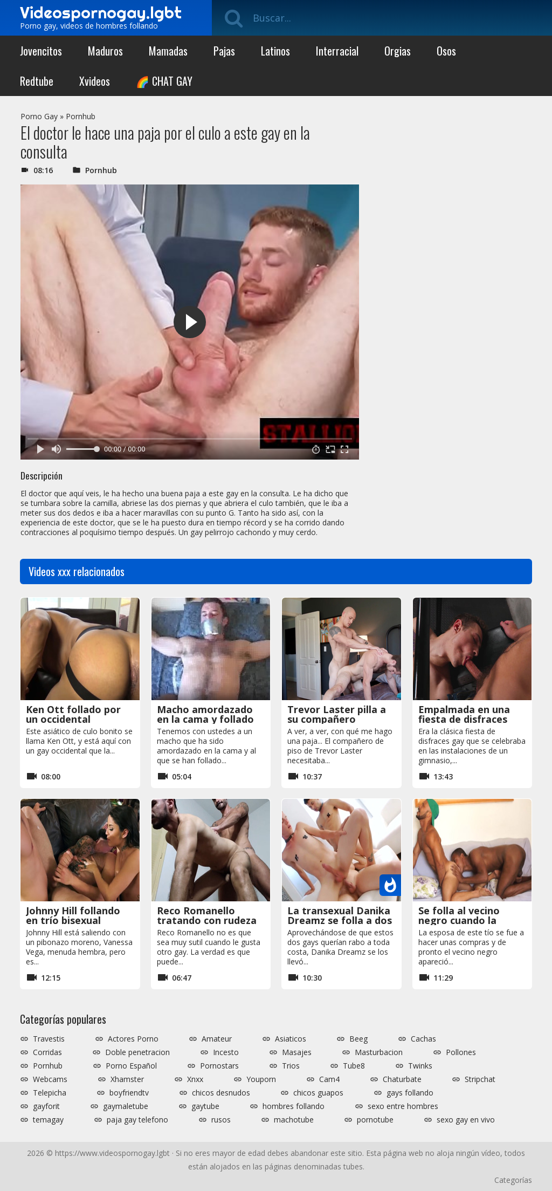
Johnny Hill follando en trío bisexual (73, 915)
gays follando (410, 1093)
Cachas (423, 1039)
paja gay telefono (137, 1119)
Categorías (513, 1180)
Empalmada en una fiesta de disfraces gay (464, 719)
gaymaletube (125, 1106)
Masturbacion (379, 1052)
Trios (291, 1066)
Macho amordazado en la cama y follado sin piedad (205, 719)
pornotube (375, 1119)
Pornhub (80, 116)
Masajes (297, 1052)
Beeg (358, 1039)
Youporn (261, 1079)
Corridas (47, 1052)
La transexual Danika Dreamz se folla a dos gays (339, 920)
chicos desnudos (221, 1093)
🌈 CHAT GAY (164, 81)
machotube (294, 1119)
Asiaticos (290, 1039)
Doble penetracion (137, 1052)
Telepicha (49, 1093)
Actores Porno (133, 1039)
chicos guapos (318, 1093)
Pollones (461, 1052)
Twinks (420, 1066)
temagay (48, 1119)
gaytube (205, 1106)
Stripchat (480, 1079)
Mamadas (168, 51)
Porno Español (131, 1066)
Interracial (337, 51)
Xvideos (94, 81)
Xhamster (127, 1079)
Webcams (50, 1079)
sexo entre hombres (403, 1106)
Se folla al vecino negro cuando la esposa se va (459, 920)
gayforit (46, 1106)
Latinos (275, 51)
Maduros (105, 51)
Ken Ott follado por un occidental (73, 714)
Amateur (217, 1039)
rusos (221, 1119)
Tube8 (354, 1066)
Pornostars (219, 1066)
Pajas (224, 51)
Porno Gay (39, 116)
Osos (446, 51)
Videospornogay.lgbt (101, 12)
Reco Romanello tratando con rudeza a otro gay (207, 920)
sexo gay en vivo (466, 1119)
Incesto (226, 1052)
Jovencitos (41, 51)
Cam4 (329, 1079)
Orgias (397, 51)
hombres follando (294, 1106)
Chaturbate (402, 1079)
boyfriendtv (129, 1093)
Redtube (36, 81)
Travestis (49, 1039)
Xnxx (195, 1079)
